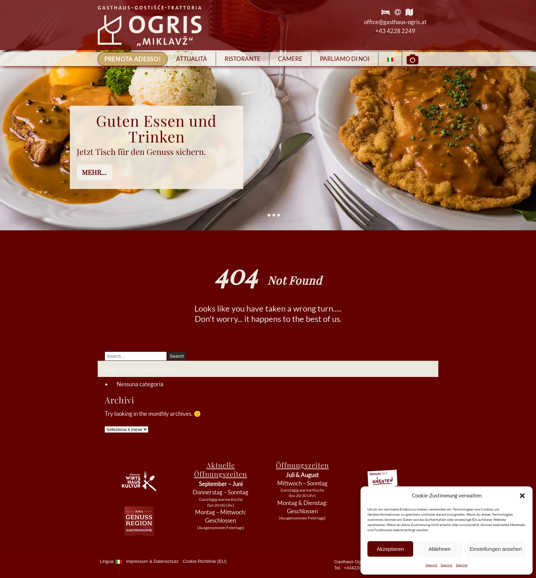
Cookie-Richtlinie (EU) (205, 561)
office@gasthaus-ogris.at (395, 21)
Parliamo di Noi (344, 58)
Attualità (191, 58)
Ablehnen (439, 549)
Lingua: (111, 561)
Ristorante (242, 58)
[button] (522, 495)
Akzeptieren (390, 549)
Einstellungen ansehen (496, 549)
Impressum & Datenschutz (152, 561)
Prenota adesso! (132, 59)
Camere (290, 58)
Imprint (431, 565)
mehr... (94, 172)
